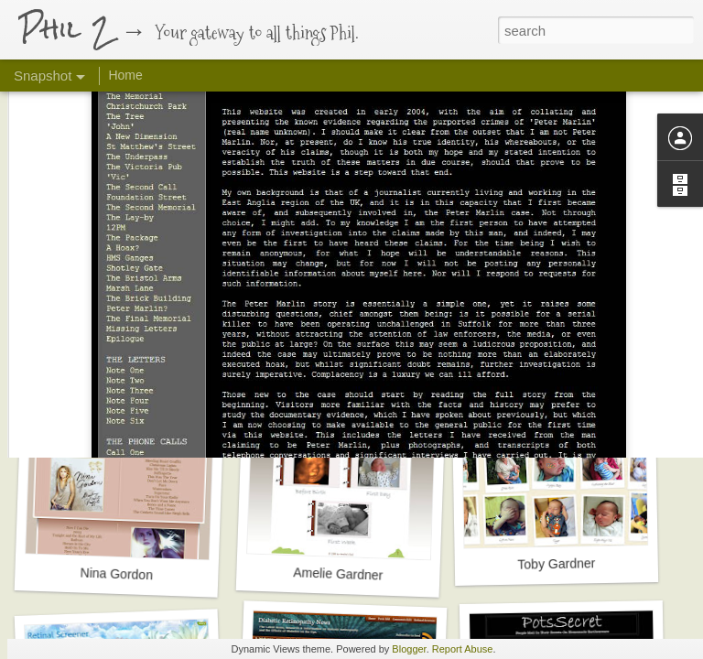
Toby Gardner (556, 563)
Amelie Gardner (338, 573)
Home (125, 75)
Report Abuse (462, 648)
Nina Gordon (116, 574)
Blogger (409, 648)
